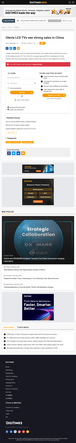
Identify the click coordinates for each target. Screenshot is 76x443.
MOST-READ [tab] (8, 327)
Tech (9, 27)
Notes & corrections (12, 389)
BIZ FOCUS (8, 211)
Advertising (9, 370)
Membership (9, 373)
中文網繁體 (9, 395)
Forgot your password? (16, 109)
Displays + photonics (13, 142)
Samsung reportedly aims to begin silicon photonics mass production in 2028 (32, 348)
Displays (16, 27)
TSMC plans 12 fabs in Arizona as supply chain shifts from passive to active (32, 334)
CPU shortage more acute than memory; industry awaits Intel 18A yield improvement (34, 341)
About (7, 367)
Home (3, 27)
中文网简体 (9, 398)
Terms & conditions (12, 376)
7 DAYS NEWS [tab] (23, 327)
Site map (8, 392)
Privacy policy (10, 379)
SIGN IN (25, 92)
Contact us (9, 386)
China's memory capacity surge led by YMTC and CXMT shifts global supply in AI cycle (35, 345)
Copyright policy (10, 383)
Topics (8, 414)
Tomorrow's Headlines (55, 21)
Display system (28, 142)
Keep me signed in (15, 88)
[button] (21, 100)
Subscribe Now (37, 64)
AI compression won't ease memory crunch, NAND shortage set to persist (31, 338)
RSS (7, 417)
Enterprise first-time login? (17, 107)
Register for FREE (56, 95)
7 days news (9, 411)
